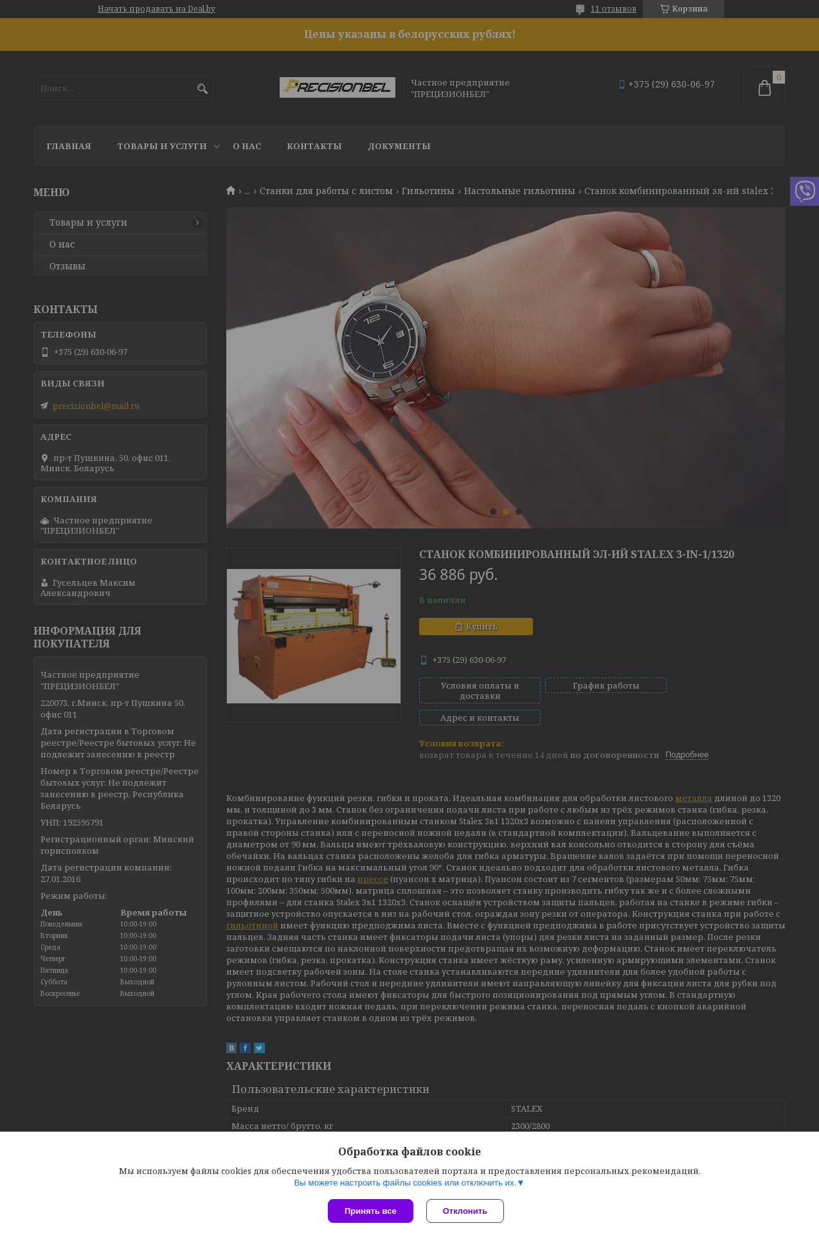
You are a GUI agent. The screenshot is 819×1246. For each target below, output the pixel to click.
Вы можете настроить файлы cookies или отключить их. (405, 1182)
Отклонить (465, 1211)
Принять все (371, 1211)
